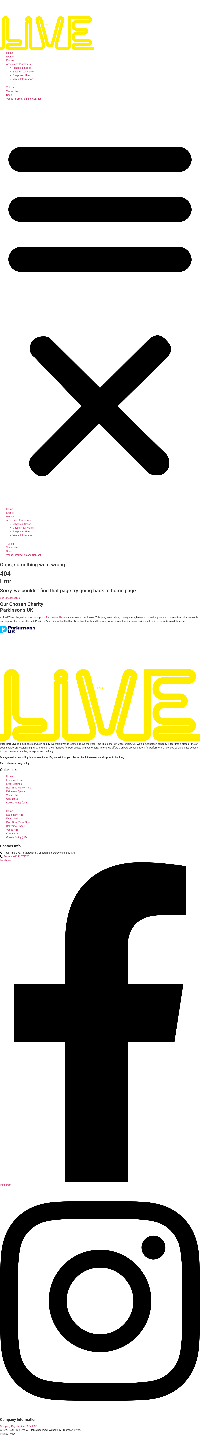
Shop (9, 95)
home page (123, 590)
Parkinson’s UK (54, 617)
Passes (10, 60)
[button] (100, 306)
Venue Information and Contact (23, 98)
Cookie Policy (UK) (16, 802)
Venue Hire (12, 91)
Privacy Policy (7, 1433)
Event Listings (14, 783)
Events (10, 56)
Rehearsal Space (21, 67)
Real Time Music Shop (18, 787)
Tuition (10, 87)
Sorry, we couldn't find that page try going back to (55, 590)
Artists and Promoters (18, 64)
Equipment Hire (21, 75)
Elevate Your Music (23, 71)
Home (9, 52)
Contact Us (12, 798)
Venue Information (22, 79)
